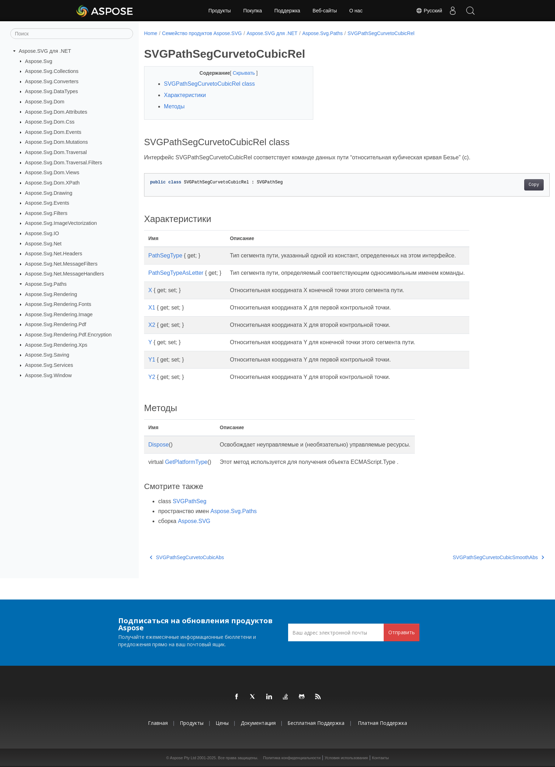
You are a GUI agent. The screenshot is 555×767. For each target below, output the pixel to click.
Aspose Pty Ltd (183, 758)
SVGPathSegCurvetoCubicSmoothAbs (470, 557)
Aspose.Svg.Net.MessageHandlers (64, 274)
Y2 (151, 377)
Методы (174, 106)
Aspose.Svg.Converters (52, 81)
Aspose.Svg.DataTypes (51, 91)
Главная (158, 723)
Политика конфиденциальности (291, 758)
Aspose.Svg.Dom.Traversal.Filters (63, 162)
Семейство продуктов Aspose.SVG (202, 33)
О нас (355, 10)
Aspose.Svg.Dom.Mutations (56, 142)
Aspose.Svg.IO (42, 233)
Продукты (219, 10)
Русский (429, 10)
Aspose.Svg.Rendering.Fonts (58, 304)
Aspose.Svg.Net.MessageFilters (61, 264)
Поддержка (287, 10)
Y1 (151, 360)
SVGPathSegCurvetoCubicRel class (209, 84)
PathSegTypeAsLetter (176, 273)
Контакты (380, 758)
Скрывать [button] (238, 73)
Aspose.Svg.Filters (46, 213)
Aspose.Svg (38, 61)
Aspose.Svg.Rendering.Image (59, 314)
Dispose (158, 445)
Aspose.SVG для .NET (45, 51)
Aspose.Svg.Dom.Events (53, 132)
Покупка (252, 10)
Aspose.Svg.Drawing (49, 192)
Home (150, 33)
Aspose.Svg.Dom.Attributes (56, 111)
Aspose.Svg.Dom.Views (52, 172)
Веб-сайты (325, 10)
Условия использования (346, 758)
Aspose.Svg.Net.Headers (53, 253)
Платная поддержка (382, 723)
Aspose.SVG (194, 521)
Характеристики (185, 95)
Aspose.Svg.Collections (52, 71)
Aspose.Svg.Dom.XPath (52, 183)
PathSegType (165, 255)
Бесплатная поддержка (315, 723)
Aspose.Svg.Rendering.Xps (56, 344)
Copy (506, 184)
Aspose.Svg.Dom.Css (50, 122)
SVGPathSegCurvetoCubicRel (381, 33)
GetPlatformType (186, 462)
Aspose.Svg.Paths (46, 284)
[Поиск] (71, 33)
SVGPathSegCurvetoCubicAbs (187, 557)
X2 (151, 325)
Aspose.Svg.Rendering (51, 294)
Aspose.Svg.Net (43, 243)
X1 (151, 308)
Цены (222, 723)
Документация (258, 723)
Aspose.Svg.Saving (47, 355)
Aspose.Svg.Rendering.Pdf (55, 324)
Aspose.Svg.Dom (44, 101)
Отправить (401, 632)
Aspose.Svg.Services (49, 365)
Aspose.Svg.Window (48, 375)
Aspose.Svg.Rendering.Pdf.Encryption (68, 334)
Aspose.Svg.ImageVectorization (61, 223)
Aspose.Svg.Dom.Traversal (56, 152)
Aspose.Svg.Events (47, 203)
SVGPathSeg (189, 501)
